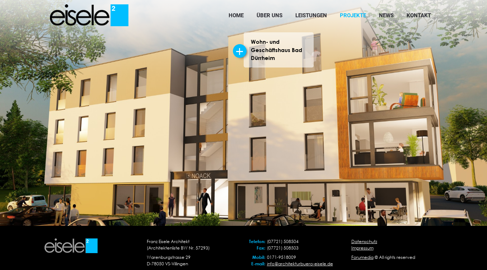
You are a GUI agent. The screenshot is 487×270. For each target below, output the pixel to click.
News (386, 15)
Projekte (353, 15)
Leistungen (311, 15)
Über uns (269, 15)
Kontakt (419, 15)
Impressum (362, 248)
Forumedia (362, 257)
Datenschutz (364, 241)
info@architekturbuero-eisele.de (300, 263)
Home (236, 15)
